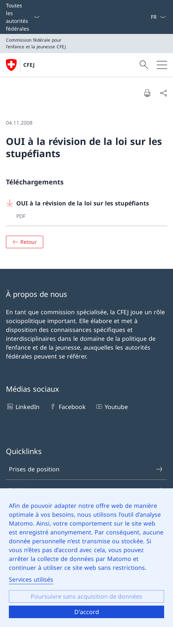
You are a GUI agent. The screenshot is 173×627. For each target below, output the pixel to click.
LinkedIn (23, 406)
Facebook (67, 406)
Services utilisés (31, 579)
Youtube (111, 406)
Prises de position (86, 469)
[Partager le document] (163, 93)
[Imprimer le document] (147, 93)
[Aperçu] (24, 242)
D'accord (86, 612)
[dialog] (86, 557)
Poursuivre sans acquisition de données (86, 596)
